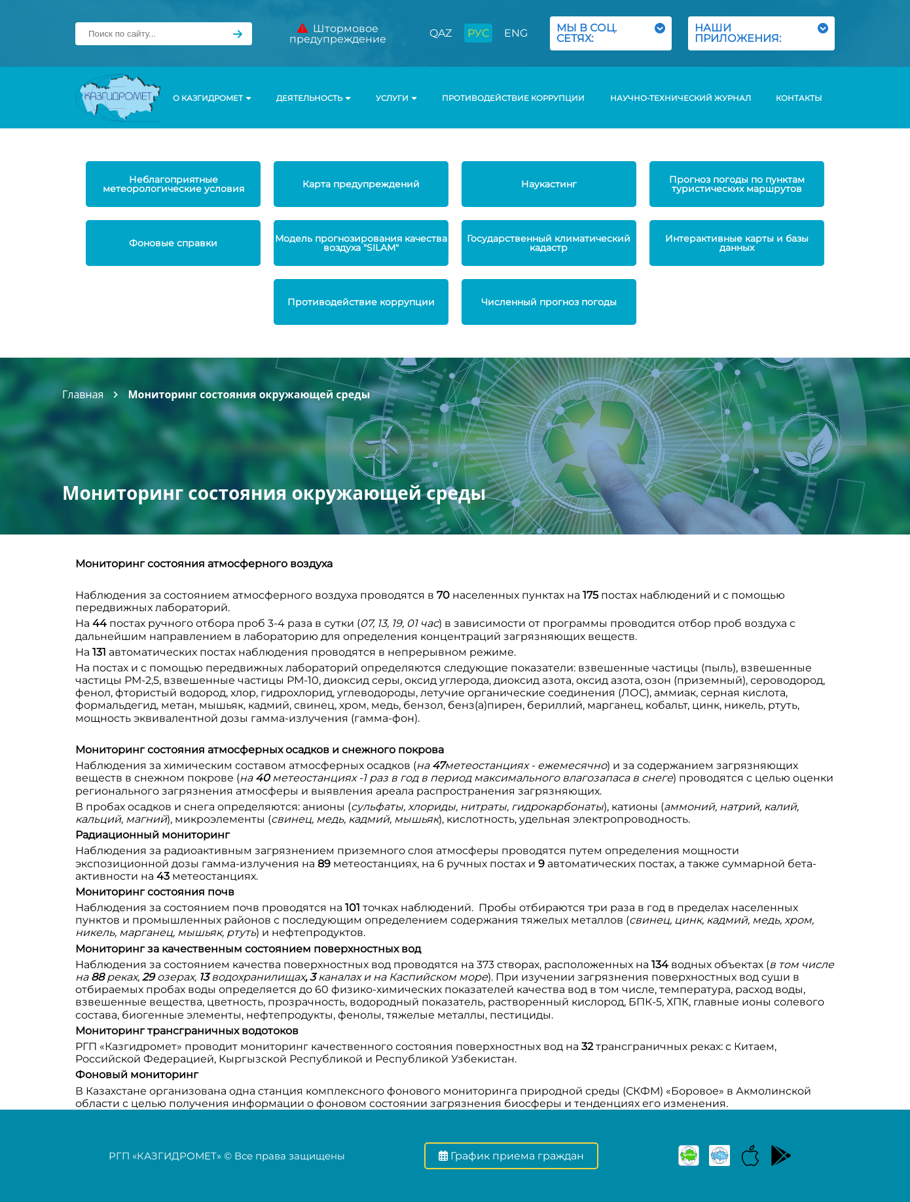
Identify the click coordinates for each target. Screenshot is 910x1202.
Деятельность (313, 98)
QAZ (440, 33)
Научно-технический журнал (680, 98)
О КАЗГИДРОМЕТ (212, 98)
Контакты (799, 98)
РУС (478, 33)
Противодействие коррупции (513, 98)
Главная (82, 394)
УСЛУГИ (396, 98)
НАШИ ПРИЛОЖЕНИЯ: (761, 33)
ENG (516, 33)
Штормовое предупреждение (337, 33)
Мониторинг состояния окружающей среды (249, 394)
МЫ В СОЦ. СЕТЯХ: (610, 33)
